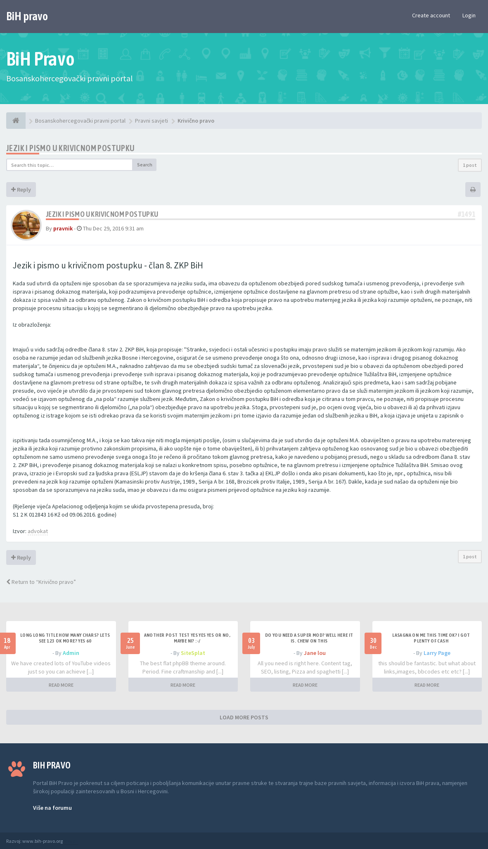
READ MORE (61, 685)
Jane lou (315, 653)
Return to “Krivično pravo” (41, 582)
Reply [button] (21, 189)
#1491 (466, 214)
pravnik (63, 228)
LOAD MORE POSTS (244, 717)
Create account (431, 15)
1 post (470, 165)
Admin (71, 653)
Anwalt (71, 841)
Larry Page (437, 653)
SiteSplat (193, 653)
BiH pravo (27, 16)
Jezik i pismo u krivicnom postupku (70, 148)
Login (469, 15)
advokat (38, 531)
